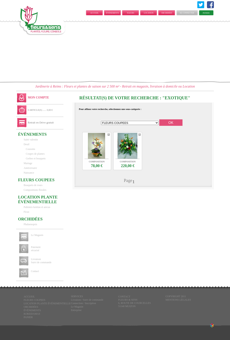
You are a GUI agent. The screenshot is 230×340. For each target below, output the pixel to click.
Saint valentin (31, 139)
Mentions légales (178, 299)
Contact (35, 271)
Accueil (94, 13)
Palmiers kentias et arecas (37, 207)
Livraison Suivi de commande (41, 261)
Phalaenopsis (30, 224)
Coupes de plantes (35, 153)
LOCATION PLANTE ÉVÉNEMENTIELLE (150, 13)
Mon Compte (38, 97)
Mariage (28, 163)
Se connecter (187, 13)
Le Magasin (37, 235)
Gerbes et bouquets (36, 158)
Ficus (26, 211)
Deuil (26, 144)
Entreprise (76, 310)
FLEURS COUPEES (130, 13)
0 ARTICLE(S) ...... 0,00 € (40, 110)
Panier (206, 13)
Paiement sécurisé (36, 249)
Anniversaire (30, 167)
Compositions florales (35, 189)
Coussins (30, 149)
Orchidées (166, 13)
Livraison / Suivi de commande (87, 299)
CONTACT (124, 296)
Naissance (29, 172)
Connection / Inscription (83, 303)
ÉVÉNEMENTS (112, 13)
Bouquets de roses (33, 185)
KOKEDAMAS (32, 313)
